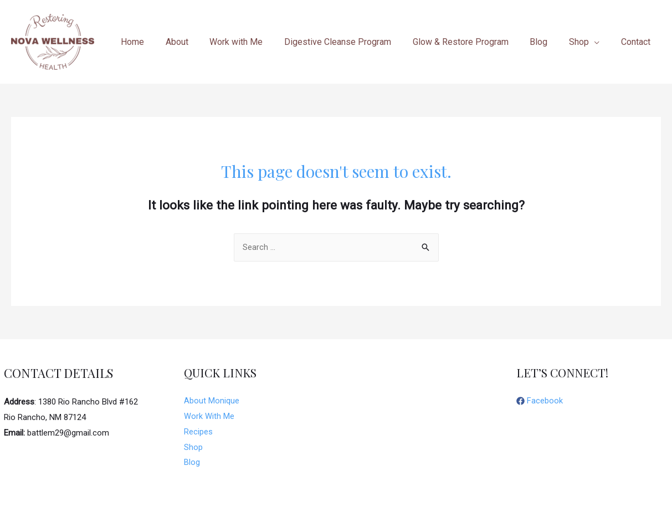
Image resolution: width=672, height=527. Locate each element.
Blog (192, 463)
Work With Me (209, 417)
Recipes (198, 432)
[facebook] (539, 402)
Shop (193, 448)
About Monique (211, 401)
